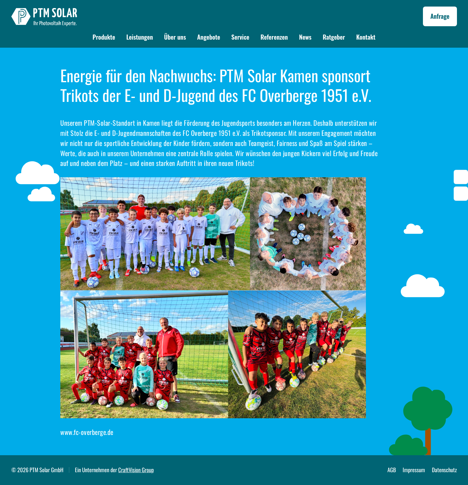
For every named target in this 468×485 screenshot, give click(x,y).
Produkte (104, 36)
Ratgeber (334, 36)
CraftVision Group (136, 470)
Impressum (414, 470)
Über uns (175, 36)
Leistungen (139, 36)
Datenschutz (444, 470)
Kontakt (365, 36)
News (305, 36)
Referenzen (274, 36)
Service (240, 36)
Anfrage (439, 16)
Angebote (208, 36)
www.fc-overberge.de (86, 432)
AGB (391, 470)
